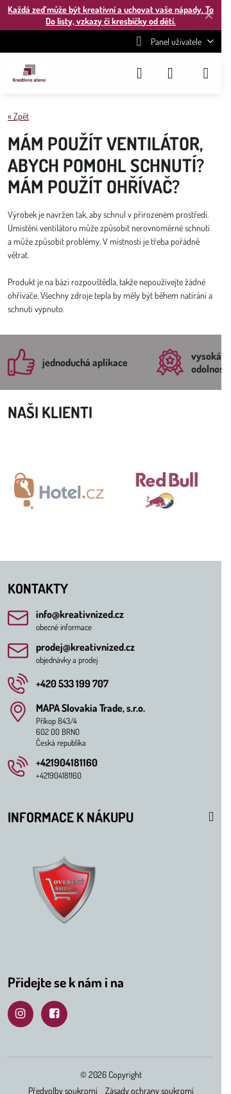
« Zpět (18, 115)
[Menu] (206, 73)
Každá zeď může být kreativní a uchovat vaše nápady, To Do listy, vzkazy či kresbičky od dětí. (111, 15)
